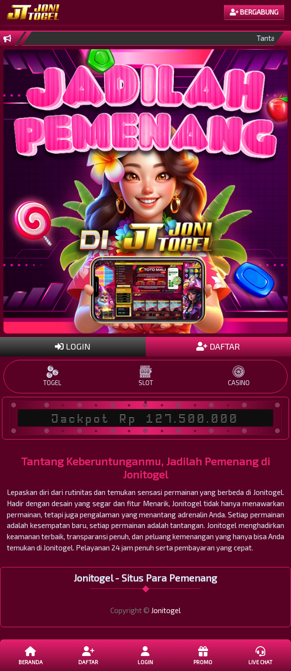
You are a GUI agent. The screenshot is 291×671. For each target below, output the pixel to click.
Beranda (30, 655)
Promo (203, 655)
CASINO (238, 376)
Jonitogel (166, 610)
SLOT (145, 376)
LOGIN (72, 346)
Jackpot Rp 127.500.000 (146, 418)
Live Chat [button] (260, 655)
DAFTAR (218, 346)
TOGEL (52, 376)
